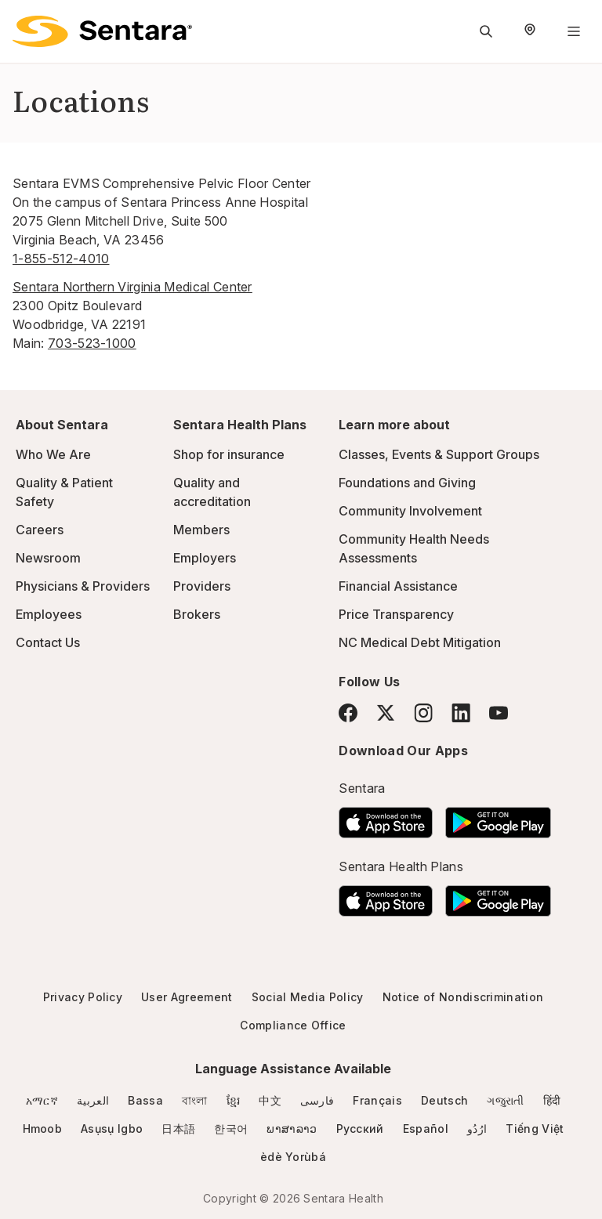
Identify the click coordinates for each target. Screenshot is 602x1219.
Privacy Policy (82, 997)
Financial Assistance (398, 586)
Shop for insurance (229, 454)
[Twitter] (385, 713)
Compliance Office (293, 1025)
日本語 (178, 1128)
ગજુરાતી (505, 1100)
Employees (49, 614)
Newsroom (48, 558)
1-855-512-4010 (61, 258)
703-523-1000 (92, 343)
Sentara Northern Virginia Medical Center (132, 287)
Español (425, 1128)
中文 (270, 1100)
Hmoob (43, 1128)
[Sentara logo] (102, 31)
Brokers (196, 614)
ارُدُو (477, 1128)
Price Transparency (396, 614)
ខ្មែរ (234, 1100)
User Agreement (186, 997)
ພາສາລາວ (292, 1128)
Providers (201, 586)
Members (201, 529)
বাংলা (195, 1100)
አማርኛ (42, 1100)
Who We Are (53, 454)
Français (377, 1100)
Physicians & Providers (83, 586)
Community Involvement (410, 511)
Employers (204, 558)
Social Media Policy (308, 997)
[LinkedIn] (461, 713)
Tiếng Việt (535, 1128)
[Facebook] (348, 713)
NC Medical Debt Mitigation (420, 642)
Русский (360, 1128)
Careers (39, 529)
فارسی (317, 1100)
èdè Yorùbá (293, 1156)
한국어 (231, 1128)
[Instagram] (423, 713)
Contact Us (48, 642)
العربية (93, 1100)
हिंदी (552, 1100)
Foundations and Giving (407, 482)
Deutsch (444, 1100)
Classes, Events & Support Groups (439, 454)
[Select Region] (530, 31)
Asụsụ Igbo (112, 1128)
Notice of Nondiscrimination (463, 997)
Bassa (145, 1100)
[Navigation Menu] (573, 31)
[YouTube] (498, 713)
